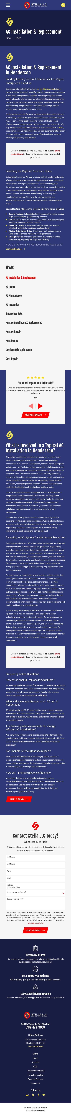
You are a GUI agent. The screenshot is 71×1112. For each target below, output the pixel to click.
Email (9, 878)
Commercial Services (35, 1071)
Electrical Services (35, 1079)
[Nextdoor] (43, 1095)
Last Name (11, 864)
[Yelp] (32, 1095)
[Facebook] (38, 1095)
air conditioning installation (48, 89)
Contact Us (35, 1083)
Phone (9, 871)
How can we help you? (15, 899)
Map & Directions (35, 1046)
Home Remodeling (35, 1075)
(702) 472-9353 (35, 151)
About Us (35, 1062)
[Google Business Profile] (27, 1095)
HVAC (61, 127)
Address (10, 885)
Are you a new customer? (16, 892)
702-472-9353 (35, 1027)
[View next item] (40, 406)
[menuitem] (35, 277)
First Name (11, 857)
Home (35, 1058)
